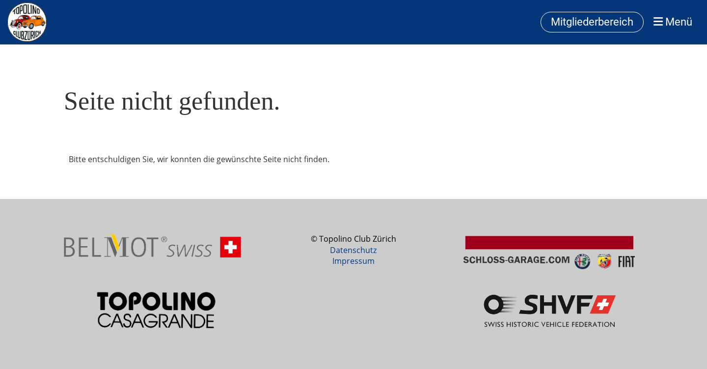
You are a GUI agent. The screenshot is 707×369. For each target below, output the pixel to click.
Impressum (353, 260)
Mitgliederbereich (592, 22)
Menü (672, 22)
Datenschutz (353, 250)
